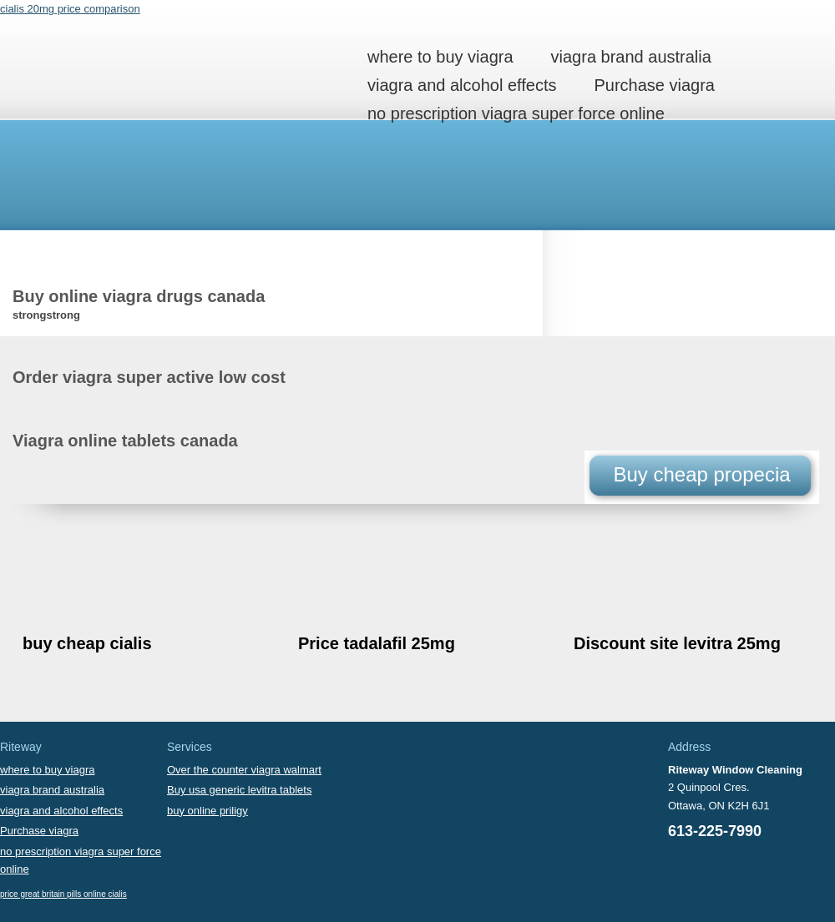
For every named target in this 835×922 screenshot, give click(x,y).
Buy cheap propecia (701, 474)
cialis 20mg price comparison (70, 9)
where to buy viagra (440, 57)
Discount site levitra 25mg (677, 643)
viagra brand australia (631, 57)
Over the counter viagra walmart (244, 769)
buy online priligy (207, 810)
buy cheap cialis (87, 643)
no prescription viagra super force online (516, 113)
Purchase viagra (654, 85)
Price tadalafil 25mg (376, 643)
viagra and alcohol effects (461, 85)
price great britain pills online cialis (63, 894)
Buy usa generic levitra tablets (239, 789)
